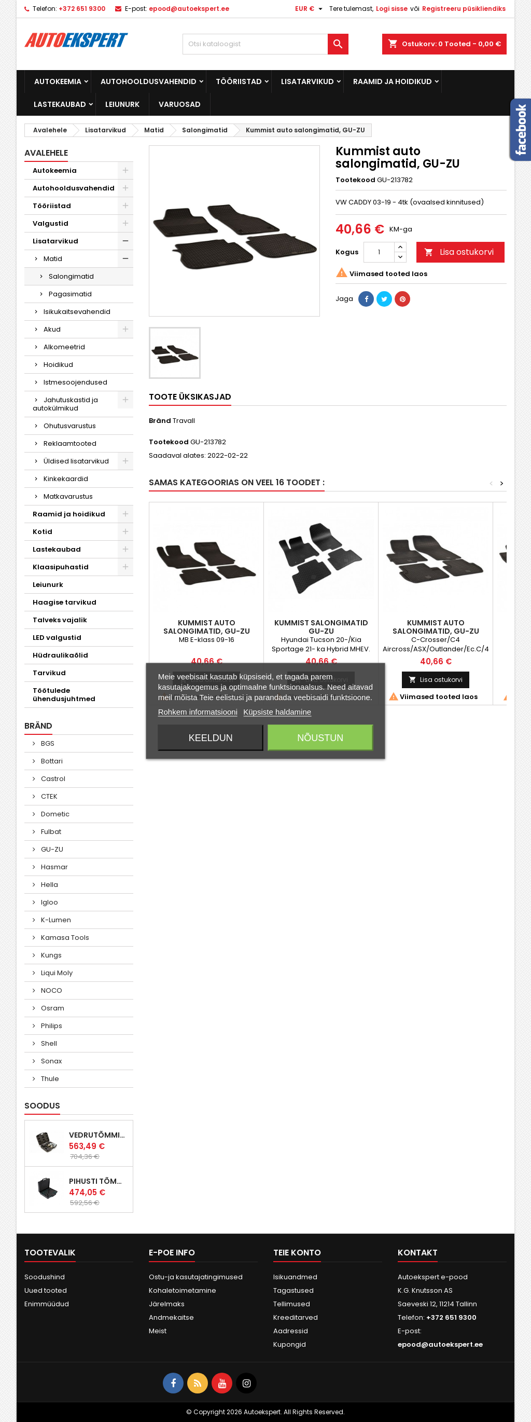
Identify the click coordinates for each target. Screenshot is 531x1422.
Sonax (50, 1061)
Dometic (54, 814)
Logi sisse (392, 8)
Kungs (50, 955)
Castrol (52, 779)
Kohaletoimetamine (182, 1290)
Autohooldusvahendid (149, 81)
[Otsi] (265, 44)
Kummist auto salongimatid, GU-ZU (206, 627)
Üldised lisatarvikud (76, 461)
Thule (49, 1079)
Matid (53, 259)
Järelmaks (167, 1304)
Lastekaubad (60, 104)
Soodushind (44, 1277)
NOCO (50, 990)
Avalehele (46, 153)
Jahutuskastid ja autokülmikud (65, 404)
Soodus (42, 1106)
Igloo (48, 902)
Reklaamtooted (70, 443)
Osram (51, 1008)
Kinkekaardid (66, 479)
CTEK (48, 796)
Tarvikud (49, 673)
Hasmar (53, 867)
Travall (184, 421)
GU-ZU (51, 849)
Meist (157, 1331)
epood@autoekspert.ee (189, 8)
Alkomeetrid (64, 347)
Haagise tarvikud (64, 602)
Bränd (160, 421)
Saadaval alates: (177, 455)
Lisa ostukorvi (459, 252)
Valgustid (50, 223)
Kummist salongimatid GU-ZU (321, 627)
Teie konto (297, 1253)
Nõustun (320, 738)
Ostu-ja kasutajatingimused (196, 1277)
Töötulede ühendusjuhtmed (64, 695)
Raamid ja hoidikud (392, 81)
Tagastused (293, 1290)
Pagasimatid (70, 294)
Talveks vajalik (60, 620)
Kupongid (289, 1344)
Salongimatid (71, 276)
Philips (50, 1026)
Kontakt (418, 1253)
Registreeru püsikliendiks (464, 8)
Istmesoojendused (75, 382)
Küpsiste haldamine (277, 711)
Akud (52, 329)
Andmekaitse (171, 1317)
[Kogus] (379, 252)
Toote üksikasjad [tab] (190, 397)
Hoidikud (58, 365)
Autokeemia (57, 81)
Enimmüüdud (46, 1304)
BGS (46, 743)
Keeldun (211, 738)
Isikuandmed (295, 1277)
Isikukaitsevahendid (77, 312)
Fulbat (50, 832)
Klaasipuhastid (61, 567)
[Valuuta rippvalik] (310, 9)
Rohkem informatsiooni (197, 711)
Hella (48, 885)
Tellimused (291, 1304)
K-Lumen (55, 920)
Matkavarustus (68, 496)
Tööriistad (239, 81)
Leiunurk (122, 104)
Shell (48, 1043)
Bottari (51, 761)
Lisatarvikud (307, 81)
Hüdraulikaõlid (60, 655)
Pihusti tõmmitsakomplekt (99, 1181)
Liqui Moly (56, 973)
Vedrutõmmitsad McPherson (99, 1135)
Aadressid (290, 1331)
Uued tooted (45, 1290)
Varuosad (180, 104)
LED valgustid (57, 637)
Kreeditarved (295, 1317)
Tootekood (355, 180)
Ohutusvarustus (70, 426)
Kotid (42, 532)
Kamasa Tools (64, 937)
